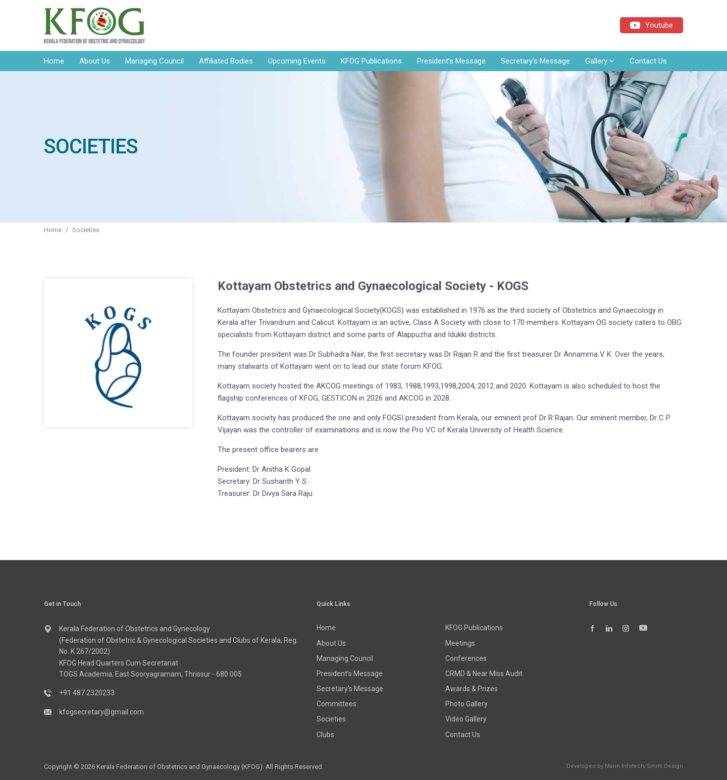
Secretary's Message (535, 61)
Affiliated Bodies (226, 61)
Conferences (466, 658)
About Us (94, 61)
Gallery (599, 61)
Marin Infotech (624, 766)
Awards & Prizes (471, 689)
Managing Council (154, 61)
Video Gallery (466, 719)
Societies (85, 230)
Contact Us (648, 61)
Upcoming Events (297, 61)
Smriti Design (665, 766)
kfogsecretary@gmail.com (101, 712)
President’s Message (451, 61)
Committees (336, 704)
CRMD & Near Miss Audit (484, 674)
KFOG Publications (371, 61)
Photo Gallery (466, 704)
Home (54, 61)
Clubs (325, 735)
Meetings (460, 643)
